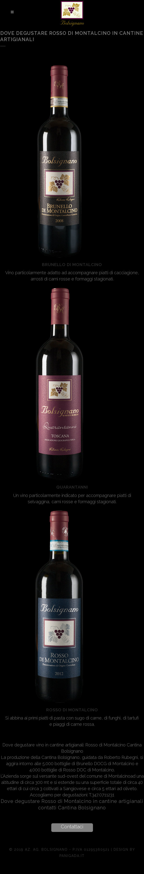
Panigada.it (72, 856)
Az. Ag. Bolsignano (47, 849)
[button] (72, 827)
